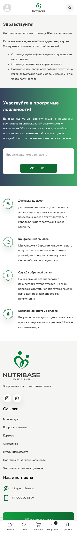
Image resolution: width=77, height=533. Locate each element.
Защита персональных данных (23, 468)
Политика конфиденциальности (24, 460)
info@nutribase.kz (18, 489)
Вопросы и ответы (15, 427)
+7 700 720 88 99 (18, 498)
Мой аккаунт (11, 419)
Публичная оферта (15, 452)
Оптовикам (10, 444)
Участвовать (38, 168)
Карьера (8, 436)
